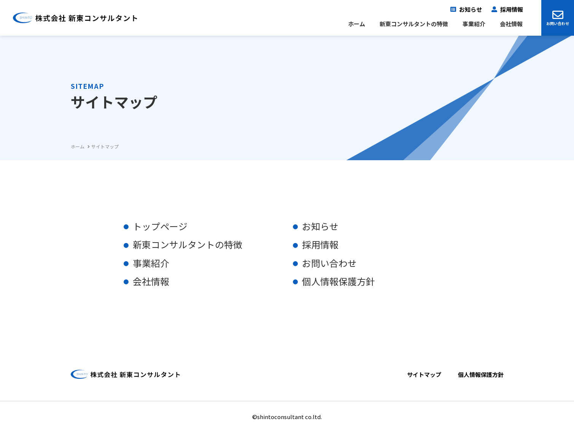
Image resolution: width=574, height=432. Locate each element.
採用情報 (511, 9)
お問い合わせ (557, 23)
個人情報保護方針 (338, 281)
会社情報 (511, 24)
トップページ (160, 226)
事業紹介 (474, 24)
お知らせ (470, 9)
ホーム (356, 24)
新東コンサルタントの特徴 (414, 24)
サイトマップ (424, 374)
